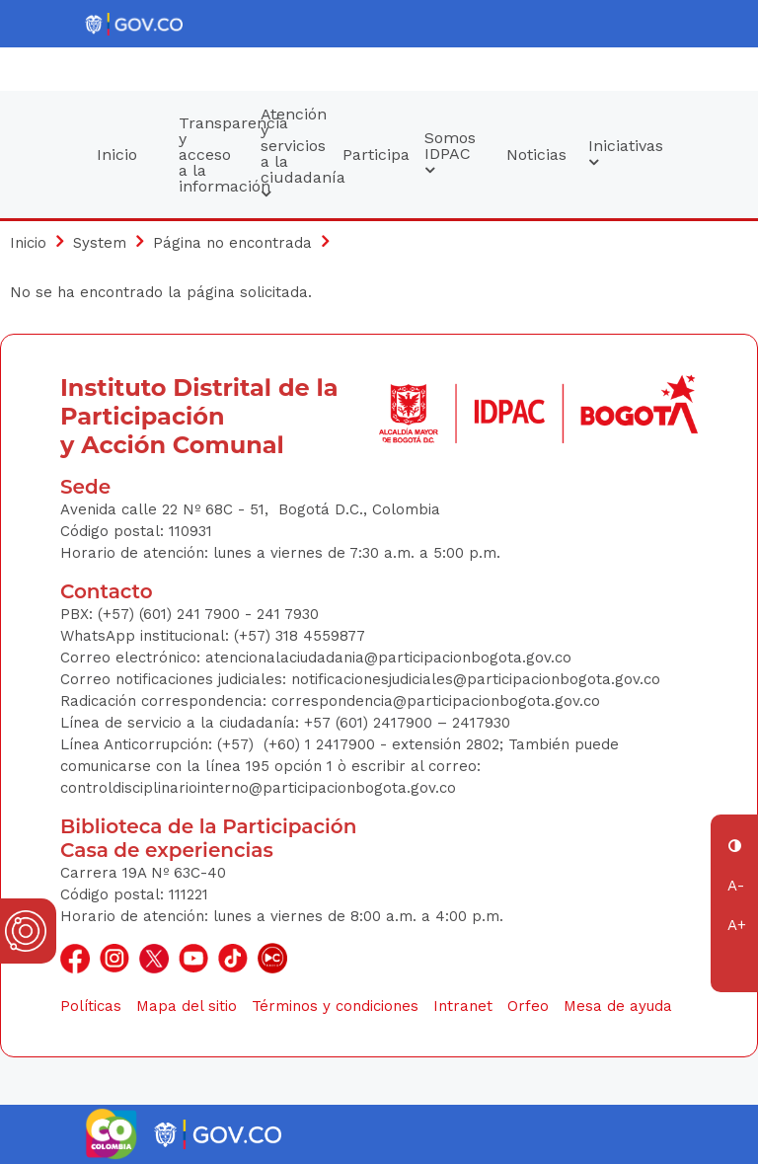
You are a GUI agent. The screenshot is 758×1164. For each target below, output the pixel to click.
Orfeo (528, 1006)
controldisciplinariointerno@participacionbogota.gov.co (258, 788)
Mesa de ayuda (618, 1006)
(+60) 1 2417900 (322, 744)
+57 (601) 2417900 (370, 723)
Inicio (117, 154)
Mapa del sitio (186, 1006)
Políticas (90, 1006)
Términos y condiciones (335, 1006)
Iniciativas (619, 154)
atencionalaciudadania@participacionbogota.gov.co (390, 657)
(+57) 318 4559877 (299, 636)
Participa (374, 154)
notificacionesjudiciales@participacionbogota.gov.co (475, 679)
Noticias (536, 154)
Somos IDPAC (450, 154)
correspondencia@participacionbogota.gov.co (438, 701)
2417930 (481, 723)
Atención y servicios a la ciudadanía (292, 154)
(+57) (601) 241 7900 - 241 (189, 614)
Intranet (463, 1006)
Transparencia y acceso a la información (210, 154)
